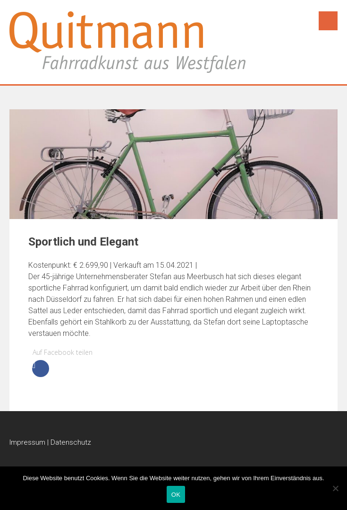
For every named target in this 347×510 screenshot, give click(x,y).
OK (175, 494)
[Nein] (335, 488)
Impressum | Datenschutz (50, 442)
